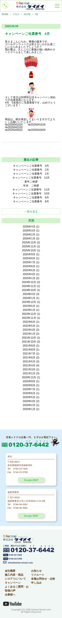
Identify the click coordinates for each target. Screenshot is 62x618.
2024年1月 (29, 298)
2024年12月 (29, 282)
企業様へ (10, 594)
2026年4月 (29, 226)
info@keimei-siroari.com (18, 562)
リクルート (37, 574)
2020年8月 (29, 385)
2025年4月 (29, 274)
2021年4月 (29, 365)
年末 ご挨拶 (31, 185)
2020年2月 (29, 405)
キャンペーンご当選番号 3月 (31, 165)
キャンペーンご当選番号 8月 (31, 201)
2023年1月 (29, 310)
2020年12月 (29, 377)
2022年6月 (29, 321)
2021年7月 (29, 353)
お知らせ (36, 570)
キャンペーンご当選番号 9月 (31, 197)
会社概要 (10, 570)
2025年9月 (29, 254)
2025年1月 (29, 278)
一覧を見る (31, 211)
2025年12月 (29, 242)
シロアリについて (15, 578)
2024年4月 (29, 294)
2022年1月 (29, 333)
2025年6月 (29, 266)
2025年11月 (29, 246)
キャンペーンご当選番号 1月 (31, 173)
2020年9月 (29, 381)
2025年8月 (29, 258)
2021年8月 (29, 349)
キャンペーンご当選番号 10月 (31, 193)
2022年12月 (29, 313)
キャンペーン (13, 582)
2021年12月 (29, 337)
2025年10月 (29, 250)
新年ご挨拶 (31, 181)
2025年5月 (29, 270)
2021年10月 (29, 341)
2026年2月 (29, 234)
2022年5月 (29, 325)
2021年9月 (29, 345)
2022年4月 (29, 329)
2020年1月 (29, 409)
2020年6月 (29, 393)
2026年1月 (29, 238)
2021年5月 (29, 361)
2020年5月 (29, 397)
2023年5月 (29, 306)
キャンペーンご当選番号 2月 (31, 169)
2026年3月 (29, 230)
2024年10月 (29, 290)
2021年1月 (29, 373)
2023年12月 (29, 302)
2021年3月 (29, 369)
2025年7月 (29, 262)
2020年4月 (29, 401)
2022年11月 (29, 317)
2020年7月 (29, 389)
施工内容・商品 (14, 574)
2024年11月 (29, 286)
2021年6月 (29, 357)
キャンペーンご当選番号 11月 (31, 189)
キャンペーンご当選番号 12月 (31, 177)
